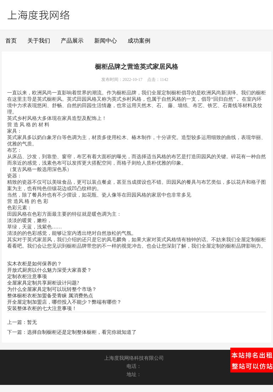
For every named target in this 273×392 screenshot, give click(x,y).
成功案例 (139, 41)
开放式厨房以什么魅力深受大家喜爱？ (49, 270)
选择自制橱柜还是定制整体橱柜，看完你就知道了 (81, 332)
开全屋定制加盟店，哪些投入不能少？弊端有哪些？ (64, 302)
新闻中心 (105, 41)
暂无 (32, 322)
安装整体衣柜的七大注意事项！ (42, 308)
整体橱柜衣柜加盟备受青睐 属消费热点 (50, 295)
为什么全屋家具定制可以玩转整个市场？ (52, 289)
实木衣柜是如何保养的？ (34, 263)
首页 (11, 41)
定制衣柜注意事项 (27, 276)
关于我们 (38, 41)
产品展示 (72, 41)
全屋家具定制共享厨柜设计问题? (43, 283)
